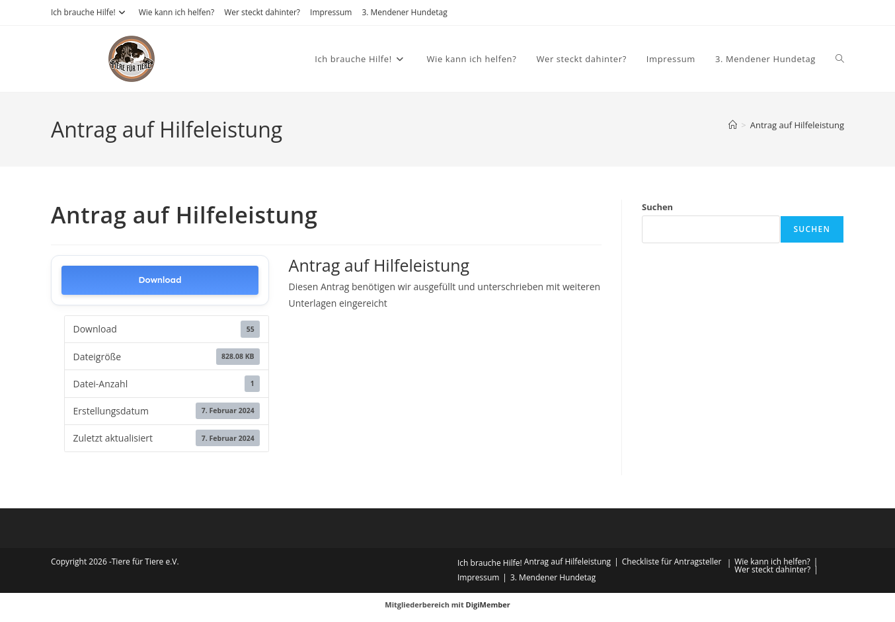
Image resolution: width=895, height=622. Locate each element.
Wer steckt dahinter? (262, 12)
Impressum (331, 12)
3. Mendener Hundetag (404, 12)
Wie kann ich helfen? (176, 12)
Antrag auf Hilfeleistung (797, 125)
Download (159, 280)
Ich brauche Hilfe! (90, 12)
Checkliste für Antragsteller (672, 561)
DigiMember (488, 604)
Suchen (657, 207)
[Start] (732, 125)
